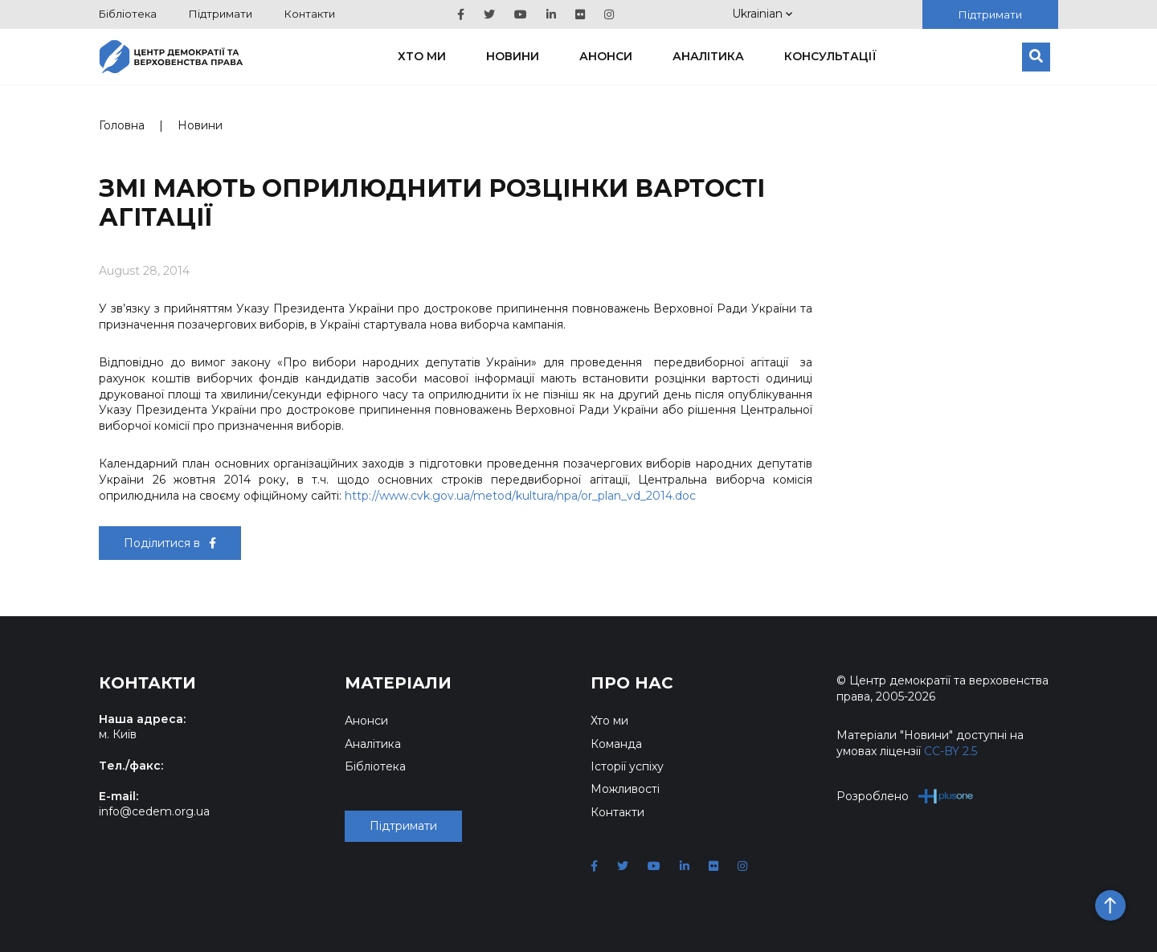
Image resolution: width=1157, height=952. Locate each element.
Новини (512, 56)
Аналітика (708, 56)
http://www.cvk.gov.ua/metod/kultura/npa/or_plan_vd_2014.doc (520, 495)
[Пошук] (1036, 57)
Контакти (309, 13)
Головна (122, 125)
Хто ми (422, 56)
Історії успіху (627, 766)
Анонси (605, 56)
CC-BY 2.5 (950, 751)
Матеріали (398, 683)
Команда (616, 744)
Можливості (625, 789)
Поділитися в (170, 543)
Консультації (830, 56)
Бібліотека (128, 13)
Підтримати (220, 13)
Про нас (632, 683)
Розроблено (905, 796)
